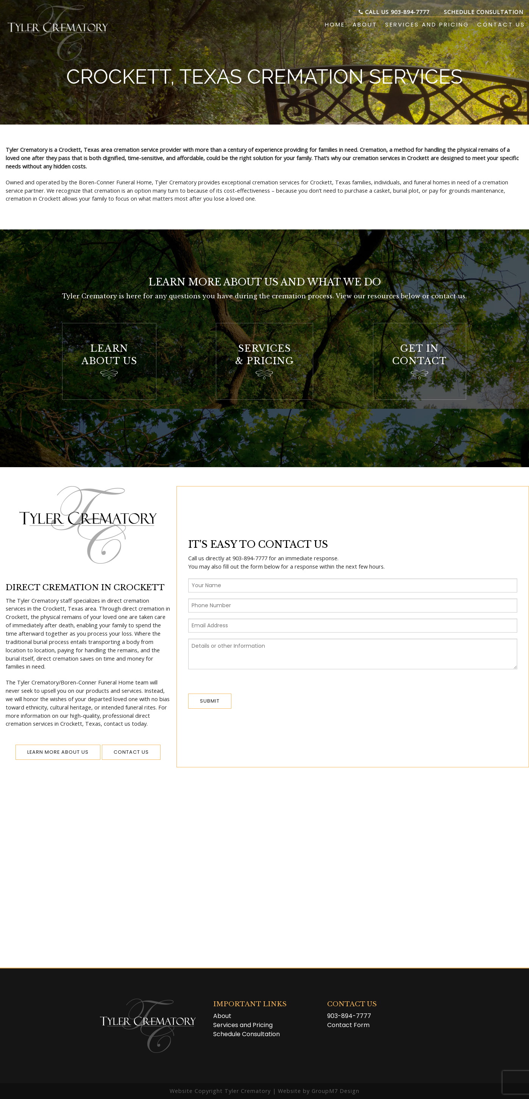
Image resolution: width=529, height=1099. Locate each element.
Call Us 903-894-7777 (394, 12)
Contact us (131, 752)
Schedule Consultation (483, 12)
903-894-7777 (349, 1016)
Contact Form (348, 1025)
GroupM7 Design (335, 1090)
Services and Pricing (427, 24)
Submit (210, 701)
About (365, 24)
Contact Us (501, 24)
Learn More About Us (58, 752)
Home (335, 24)
